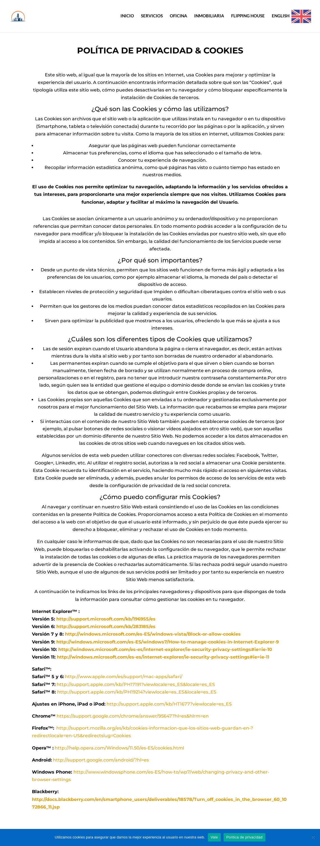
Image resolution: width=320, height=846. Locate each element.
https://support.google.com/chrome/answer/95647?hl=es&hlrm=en (133, 716)
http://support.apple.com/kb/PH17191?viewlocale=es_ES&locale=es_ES (136, 684)
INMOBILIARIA (209, 16)
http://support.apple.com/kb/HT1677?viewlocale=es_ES (169, 704)
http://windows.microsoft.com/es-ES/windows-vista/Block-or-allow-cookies (153, 634)
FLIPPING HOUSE (248, 16)
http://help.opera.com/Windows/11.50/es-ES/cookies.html (119, 748)
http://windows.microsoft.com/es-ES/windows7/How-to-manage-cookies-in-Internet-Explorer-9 (167, 642)
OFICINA (178, 16)
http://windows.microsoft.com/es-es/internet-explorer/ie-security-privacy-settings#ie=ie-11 (163, 657)
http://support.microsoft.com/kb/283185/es (106, 626)
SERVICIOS (152, 16)
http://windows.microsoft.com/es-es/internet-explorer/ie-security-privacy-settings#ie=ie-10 (165, 649)
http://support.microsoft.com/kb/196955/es (106, 619)
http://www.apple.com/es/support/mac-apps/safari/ (123, 676)
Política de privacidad (244, 837)
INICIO (127, 16)
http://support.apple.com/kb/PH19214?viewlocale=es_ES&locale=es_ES (136, 692)
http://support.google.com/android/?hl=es (101, 760)
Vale (214, 837)
